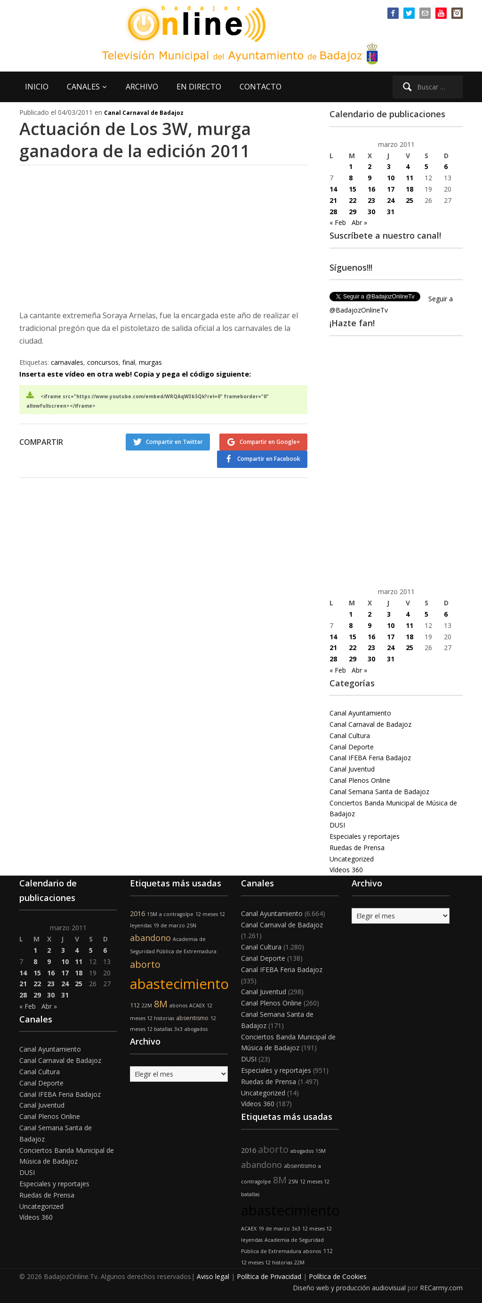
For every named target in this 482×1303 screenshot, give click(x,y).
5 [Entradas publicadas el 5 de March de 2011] (426, 166)
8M (161, 1003)
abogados (196, 1029)
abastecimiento (179, 983)
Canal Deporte (351, 746)
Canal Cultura (349, 735)
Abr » (359, 222)
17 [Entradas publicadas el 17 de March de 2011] (390, 189)
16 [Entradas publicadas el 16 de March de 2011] (371, 189)
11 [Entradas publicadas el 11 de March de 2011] (409, 177)
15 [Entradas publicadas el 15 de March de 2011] (352, 189)
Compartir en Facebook (268, 459)
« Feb (337, 222)
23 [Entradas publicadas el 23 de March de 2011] (371, 200)
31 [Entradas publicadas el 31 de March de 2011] (390, 211)
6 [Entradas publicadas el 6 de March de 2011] (446, 166)
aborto (145, 964)
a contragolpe (176, 914)
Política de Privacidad (269, 1276)
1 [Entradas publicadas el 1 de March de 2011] (351, 166)
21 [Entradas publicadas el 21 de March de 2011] (333, 200)
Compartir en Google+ (270, 442)
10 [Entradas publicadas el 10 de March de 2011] (390, 177)
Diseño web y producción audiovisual (349, 1287)
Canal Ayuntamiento (360, 712)
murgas (150, 362)
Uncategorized (351, 858)
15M (152, 914)
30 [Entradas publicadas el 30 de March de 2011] (371, 211)
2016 (137, 913)
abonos (178, 1005)
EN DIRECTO (199, 86)
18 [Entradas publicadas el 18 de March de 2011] (409, 189)
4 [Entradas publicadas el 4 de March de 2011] (408, 166)
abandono (150, 937)
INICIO (36, 86)
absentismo (192, 1018)
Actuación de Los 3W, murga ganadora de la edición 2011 (135, 139)
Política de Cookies (338, 1276)
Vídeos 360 (346, 869)
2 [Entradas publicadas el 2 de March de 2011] (369, 166)
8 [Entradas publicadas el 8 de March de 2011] (351, 177)
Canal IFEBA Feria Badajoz (370, 757)
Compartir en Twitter (174, 442)
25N (191, 925)
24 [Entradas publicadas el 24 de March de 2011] (390, 200)
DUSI (337, 824)
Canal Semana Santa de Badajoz (379, 791)
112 (135, 1005)
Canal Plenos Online (359, 780)
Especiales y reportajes (364, 836)
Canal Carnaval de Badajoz (144, 113)
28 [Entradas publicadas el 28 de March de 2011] (333, 211)
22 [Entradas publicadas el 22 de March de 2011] (352, 200)
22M (147, 1005)
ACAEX (197, 1005)
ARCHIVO (142, 86)
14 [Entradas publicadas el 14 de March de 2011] (333, 189)
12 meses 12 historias (266, 1262)
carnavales (67, 362)
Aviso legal (213, 1276)
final (128, 362)
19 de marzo (169, 925)
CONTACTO (260, 86)
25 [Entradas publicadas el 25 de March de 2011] (409, 200)
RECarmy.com (441, 1287)
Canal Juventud (352, 768)
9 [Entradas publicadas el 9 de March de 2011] (369, 177)
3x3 (178, 1029)
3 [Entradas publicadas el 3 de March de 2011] (389, 166)
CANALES (83, 86)
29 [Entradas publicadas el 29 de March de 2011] (352, 211)
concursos (103, 362)
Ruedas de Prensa (357, 847)
